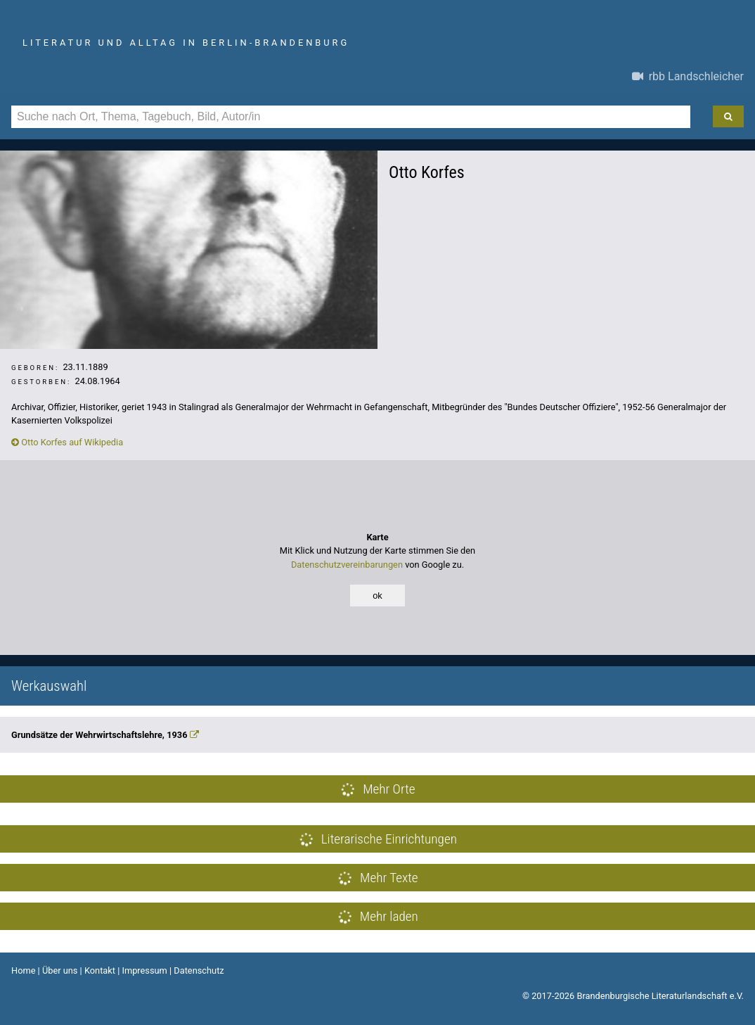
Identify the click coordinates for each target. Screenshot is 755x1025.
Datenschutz (199, 970)
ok (377, 595)
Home (23, 970)
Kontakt (99, 970)
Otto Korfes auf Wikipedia (67, 442)
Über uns (60, 970)
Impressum (144, 970)
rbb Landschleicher (688, 76)
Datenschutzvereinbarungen (347, 564)
